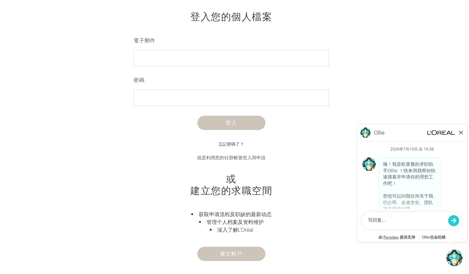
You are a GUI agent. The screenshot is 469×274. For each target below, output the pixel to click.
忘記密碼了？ (231, 144)
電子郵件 (144, 40)
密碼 (139, 80)
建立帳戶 (231, 253)
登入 (231, 122)
